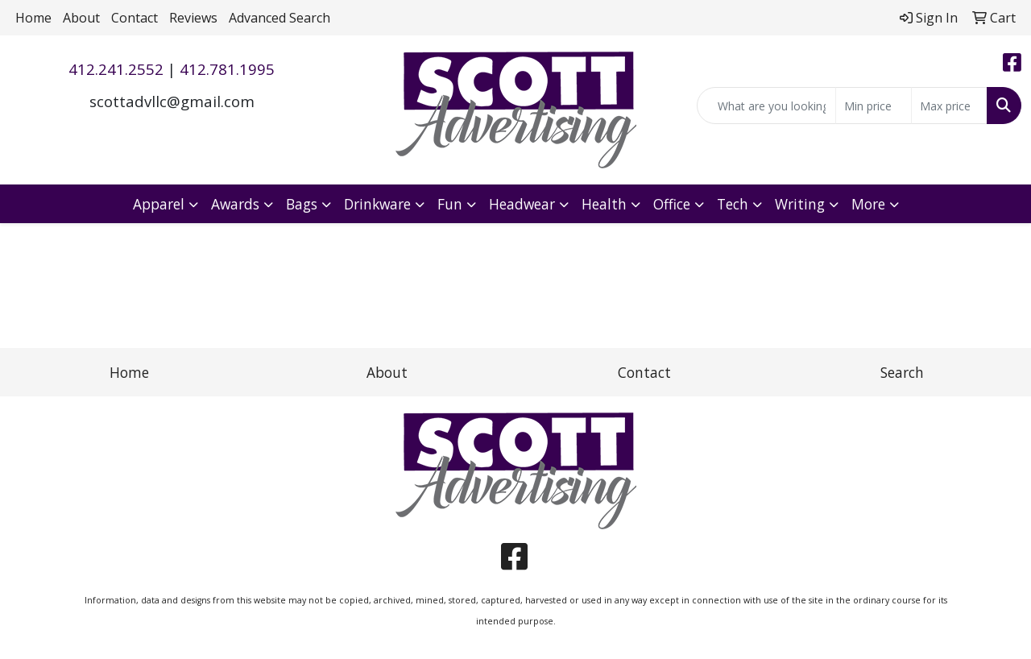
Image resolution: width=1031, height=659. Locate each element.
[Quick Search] (766, 105)
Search (902, 372)
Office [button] (671, 203)
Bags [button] (301, 203)
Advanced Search (279, 18)
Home (33, 18)
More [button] (868, 203)
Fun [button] (449, 203)
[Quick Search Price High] (949, 105)
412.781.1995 (227, 69)
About (81, 18)
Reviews (193, 18)
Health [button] (604, 203)
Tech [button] (732, 203)
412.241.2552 (116, 69)
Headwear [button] (522, 203)
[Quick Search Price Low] (873, 105)
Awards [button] (235, 203)
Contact (134, 18)
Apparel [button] (158, 203)
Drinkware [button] (377, 203)
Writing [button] (800, 203)
